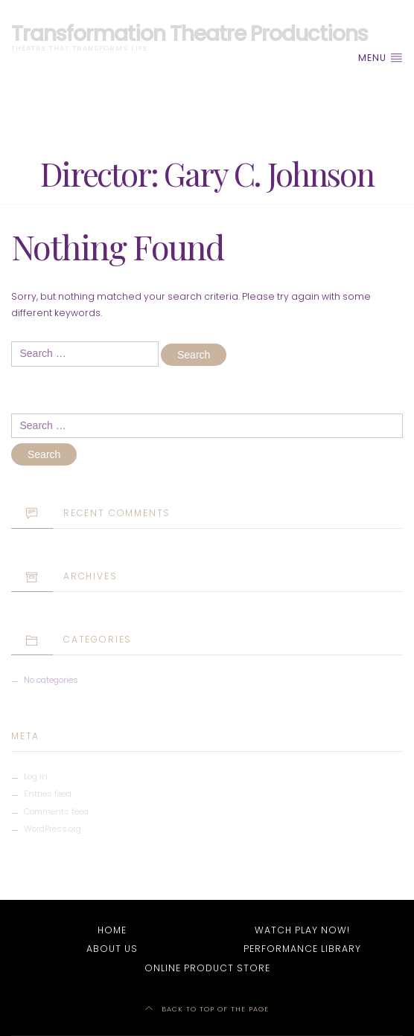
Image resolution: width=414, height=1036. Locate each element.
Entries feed (47, 793)
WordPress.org (52, 828)
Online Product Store (207, 968)
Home (112, 930)
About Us (112, 948)
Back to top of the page (207, 1009)
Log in (36, 776)
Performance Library (302, 948)
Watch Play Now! (302, 930)
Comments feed (56, 811)
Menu (380, 57)
